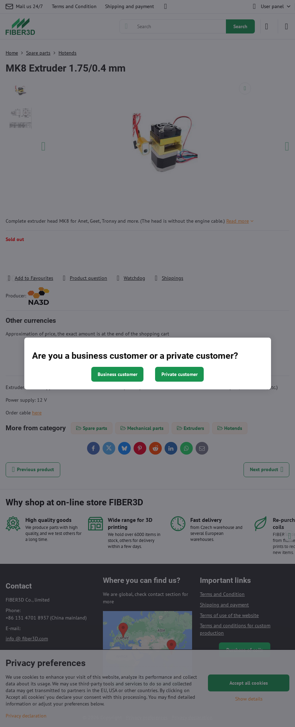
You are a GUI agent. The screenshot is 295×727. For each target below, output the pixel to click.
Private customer (179, 374)
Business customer (117, 374)
